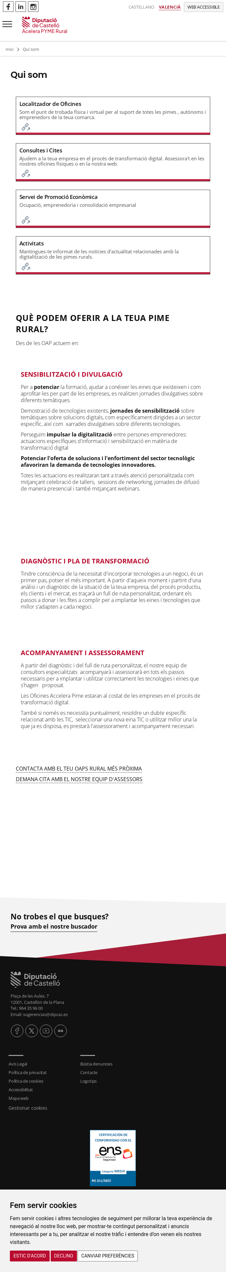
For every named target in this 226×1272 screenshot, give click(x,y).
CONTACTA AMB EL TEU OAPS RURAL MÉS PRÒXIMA (79, 768)
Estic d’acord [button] (29, 1255)
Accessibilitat (21, 1090)
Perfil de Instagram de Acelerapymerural (33, 6)
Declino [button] (63, 1255)
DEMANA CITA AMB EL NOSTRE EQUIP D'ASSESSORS (79, 779)
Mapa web (18, 1098)
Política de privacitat (28, 1072)
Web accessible (204, 7)
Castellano (141, 7)
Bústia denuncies (96, 1064)
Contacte (88, 1072)
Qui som (31, 49)
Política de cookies (26, 1081)
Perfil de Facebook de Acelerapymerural (8, 6)
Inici (9, 49)
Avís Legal (18, 1064)
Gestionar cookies (28, 1108)
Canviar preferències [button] (107, 1255)
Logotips (88, 1081)
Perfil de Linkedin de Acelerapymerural (20, 6)
